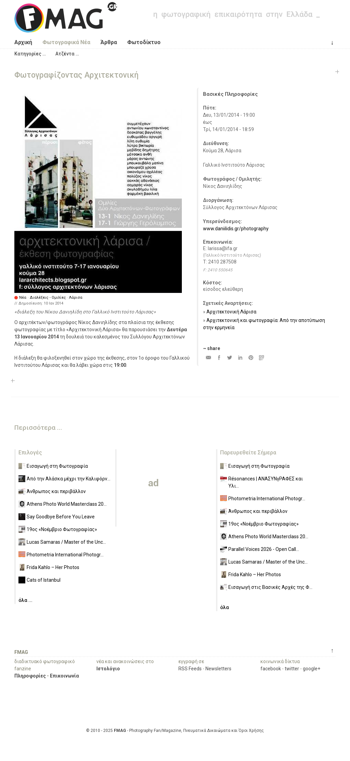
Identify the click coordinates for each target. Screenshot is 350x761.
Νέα (22, 297)
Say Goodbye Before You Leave (61, 516)
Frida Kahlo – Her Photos (53, 567)
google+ (311, 668)
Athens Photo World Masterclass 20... (67, 504)
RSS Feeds (190, 668)
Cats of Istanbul (43, 580)
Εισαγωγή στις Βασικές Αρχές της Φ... (270, 587)
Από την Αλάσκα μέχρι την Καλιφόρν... (68, 478)
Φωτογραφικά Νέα (66, 42)
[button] (30, 53)
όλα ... (25, 600)
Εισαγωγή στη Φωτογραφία (57, 466)
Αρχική (23, 42)
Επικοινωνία (64, 676)
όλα (224, 607)
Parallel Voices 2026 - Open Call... (263, 549)
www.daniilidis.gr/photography (236, 228)
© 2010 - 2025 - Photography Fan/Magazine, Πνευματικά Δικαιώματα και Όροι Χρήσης (175, 730)
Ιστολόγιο (108, 668)
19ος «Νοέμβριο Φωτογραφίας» (62, 529)
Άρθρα (108, 42)
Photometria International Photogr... (65, 554)
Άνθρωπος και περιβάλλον (56, 491)
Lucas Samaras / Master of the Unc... (66, 542)
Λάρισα (75, 297)
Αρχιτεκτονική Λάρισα (231, 311)
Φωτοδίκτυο (144, 42)
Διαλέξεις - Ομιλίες (48, 297)
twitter (292, 668)
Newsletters (218, 668)
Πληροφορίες (30, 676)
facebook (270, 668)
